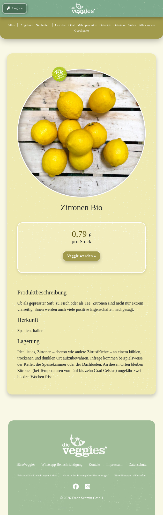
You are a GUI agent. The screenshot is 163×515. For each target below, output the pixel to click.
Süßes (132, 25)
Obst (72, 25)
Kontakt (94, 465)
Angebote (26, 25)
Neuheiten (42, 25)
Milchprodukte (87, 25)
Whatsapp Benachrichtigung (62, 465)
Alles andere (147, 25)
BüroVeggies (26, 465)
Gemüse (60, 25)
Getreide (105, 25)
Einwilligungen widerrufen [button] (130, 475)
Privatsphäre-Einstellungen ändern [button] (37, 475)
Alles (11, 25)
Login (13, 8)
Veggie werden (80, 256)
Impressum (114, 465)
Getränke (120, 25)
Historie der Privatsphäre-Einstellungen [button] (85, 475)
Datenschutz (137, 465)
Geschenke (81, 30)
